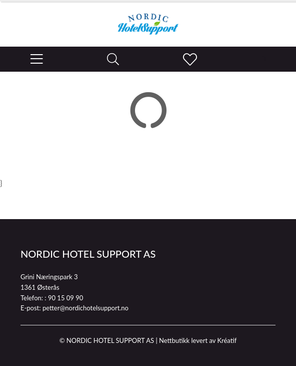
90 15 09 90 (65, 298)
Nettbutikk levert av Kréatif (197, 340)
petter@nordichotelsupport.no (85, 308)
